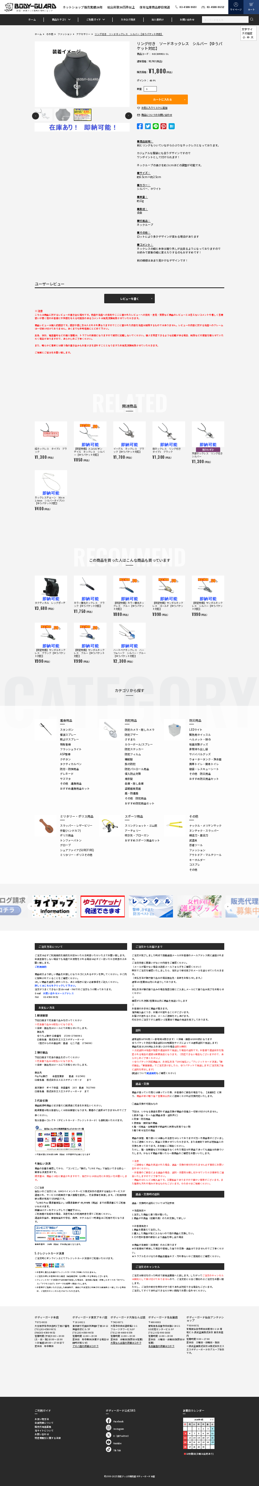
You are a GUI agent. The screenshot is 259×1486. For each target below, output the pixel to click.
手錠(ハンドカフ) (70, 830)
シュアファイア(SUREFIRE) (77, 850)
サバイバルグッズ (200, 754)
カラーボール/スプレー (139, 744)
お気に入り (154, 107)
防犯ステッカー (134, 749)
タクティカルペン (71, 764)
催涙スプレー (68, 734)
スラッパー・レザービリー (76, 825)
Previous (35, 115)
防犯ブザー (131, 734)
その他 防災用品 (200, 773)
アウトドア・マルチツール (205, 855)
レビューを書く (129, 299)
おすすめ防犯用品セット (139, 803)
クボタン (65, 759)
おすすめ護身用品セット (75, 788)
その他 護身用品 (71, 783)
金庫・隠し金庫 (134, 783)
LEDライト (195, 729)
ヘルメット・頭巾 (200, 739)
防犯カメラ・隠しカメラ (139, 729)
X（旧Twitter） (118, 1436)
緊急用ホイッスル (200, 734)
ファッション (65, 34)
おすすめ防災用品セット (204, 779)
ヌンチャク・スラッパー (204, 830)
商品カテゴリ (59, 19)
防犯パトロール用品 (137, 769)
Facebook (114, 1421)
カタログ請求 (128, 19)
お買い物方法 (42, 1419)
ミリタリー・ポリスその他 (76, 855)
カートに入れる (162, 99)
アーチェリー (133, 830)
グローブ (65, 845)
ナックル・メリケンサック (205, 825)
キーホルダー (197, 860)
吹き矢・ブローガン (137, 835)
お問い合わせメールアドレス (58, 993)
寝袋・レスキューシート (204, 769)
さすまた (130, 739)
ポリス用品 (67, 835)
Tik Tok (113, 1450)
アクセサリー (83, 34)
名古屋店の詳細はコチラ (161, 1346)
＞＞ (212, 1419)
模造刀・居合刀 (198, 835)
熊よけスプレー (69, 739)
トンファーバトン (71, 840)
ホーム (32, 19)
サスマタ (65, 779)
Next (128, 115)
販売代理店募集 (43, 1426)
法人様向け (157, 19)
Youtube (114, 1443)
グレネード (67, 773)
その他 (49, 34)
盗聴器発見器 (133, 788)
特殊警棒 (65, 744)
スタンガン (67, 729)
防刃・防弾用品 (69, 769)
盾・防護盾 (131, 793)
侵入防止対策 (133, 773)
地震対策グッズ (198, 744)
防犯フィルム (133, 754)
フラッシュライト (71, 749)
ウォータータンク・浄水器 (205, 759)
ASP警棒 (65, 754)
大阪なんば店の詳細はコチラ (126, 1342)
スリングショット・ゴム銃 (141, 825)
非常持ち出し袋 (198, 749)
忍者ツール (196, 845)
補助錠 (129, 759)
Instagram (115, 1428)
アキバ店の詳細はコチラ (85, 1346)
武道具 (193, 840)
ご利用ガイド (93, 19)
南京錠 (129, 779)
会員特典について (44, 1422)
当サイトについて (44, 1430)
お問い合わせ (187, 19)
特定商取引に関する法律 (48, 1438)
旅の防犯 (130, 764)
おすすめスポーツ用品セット (142, 840)
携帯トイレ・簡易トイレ (204, 764)
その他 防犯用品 (135, 798)
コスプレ (194, 864)
